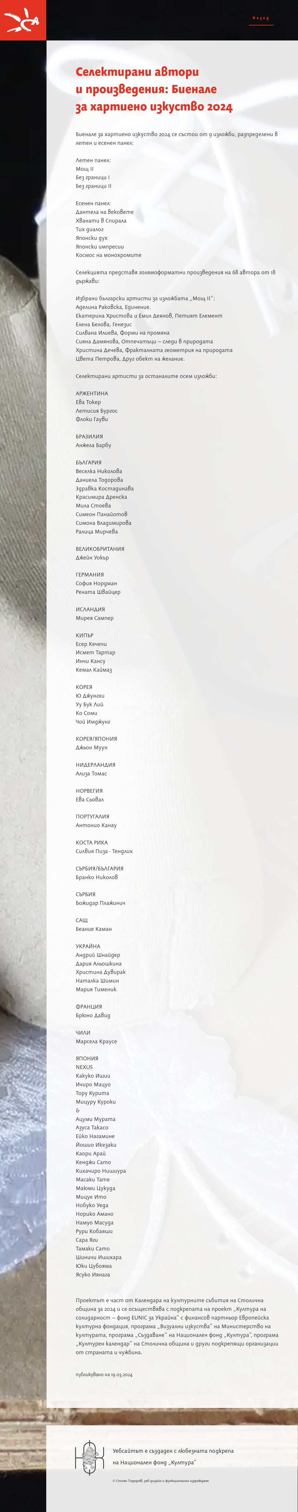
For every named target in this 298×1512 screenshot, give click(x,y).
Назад (261, 18)
